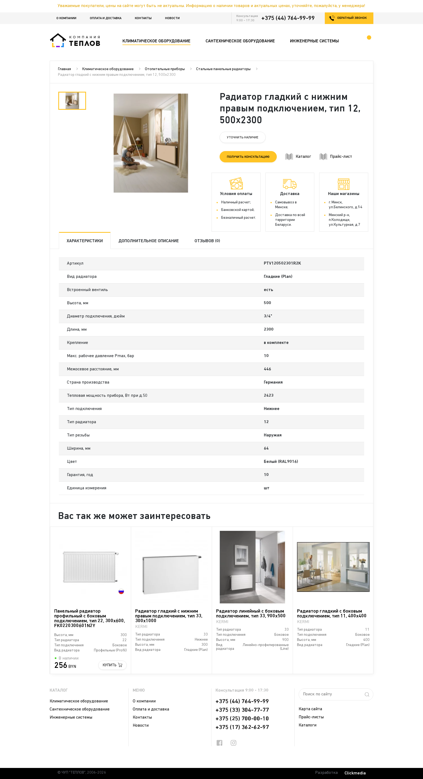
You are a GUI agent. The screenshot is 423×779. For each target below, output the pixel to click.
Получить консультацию (248, 157)
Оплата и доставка (105, 18)
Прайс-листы (311, 717)
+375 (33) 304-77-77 (242, 710)
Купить (110, 665)
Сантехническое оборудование (80, 709)
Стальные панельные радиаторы (223, 69)
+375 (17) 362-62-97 (242, 727)
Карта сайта (310, 709)
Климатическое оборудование (108, 69)
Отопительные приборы (165, 69)
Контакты (143, 18)
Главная (64, 69)
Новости (172, 18)
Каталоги (307, 725)
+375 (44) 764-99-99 (288, 18)
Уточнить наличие (242, 137)
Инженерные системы (71, 717)
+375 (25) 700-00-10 (242, 719)
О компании (66, 18)
